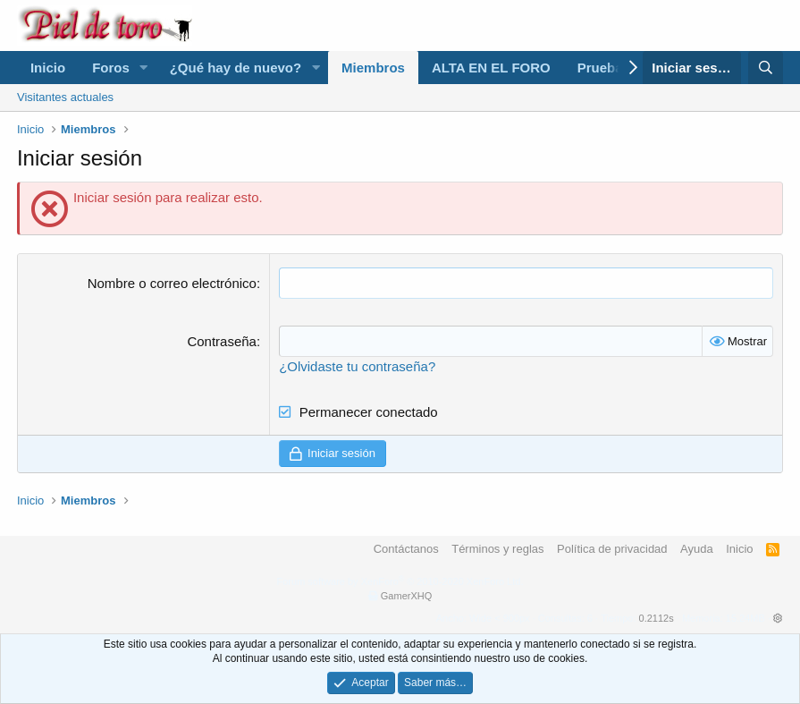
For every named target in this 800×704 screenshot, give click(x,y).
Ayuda (696, 549)
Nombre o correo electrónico (172, 283)
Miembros (373, 67)
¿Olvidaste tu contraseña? (357, 366)
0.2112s (656, 618)
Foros (111, 67)
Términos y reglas (497, 549)
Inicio (47, 67)
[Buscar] (765, 67)
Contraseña (222, 341)
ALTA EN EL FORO (491, 67)
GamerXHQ (406, 595)
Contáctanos (406, 549)
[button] (143, 67)
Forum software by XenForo (400, 581)
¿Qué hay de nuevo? (236, 67)
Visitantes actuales (65, 97)
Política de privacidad (612, 549)
